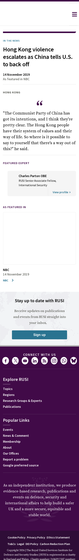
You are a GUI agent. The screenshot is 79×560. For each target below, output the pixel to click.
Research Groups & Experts (22, 390)
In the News (11, 30)
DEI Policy (32, 533)
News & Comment (16, 425)
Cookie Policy (16, 527)
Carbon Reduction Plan (55, 533)
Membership (12, 431)
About (7, 437)
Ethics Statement (58, 527)
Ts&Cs (11, 533)
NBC (8, 270)
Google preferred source (21, 455)
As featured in (14, 196)
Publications (12, 396)
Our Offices (11, 443)
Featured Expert (16, 152)
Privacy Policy (36, 527)
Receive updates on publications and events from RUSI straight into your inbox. (39, 306)
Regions (9, 384)
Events (8, 419)
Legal (20, 533)
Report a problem (15, 449)
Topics (8, 378)
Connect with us (39, 344)
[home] (34, 14)
